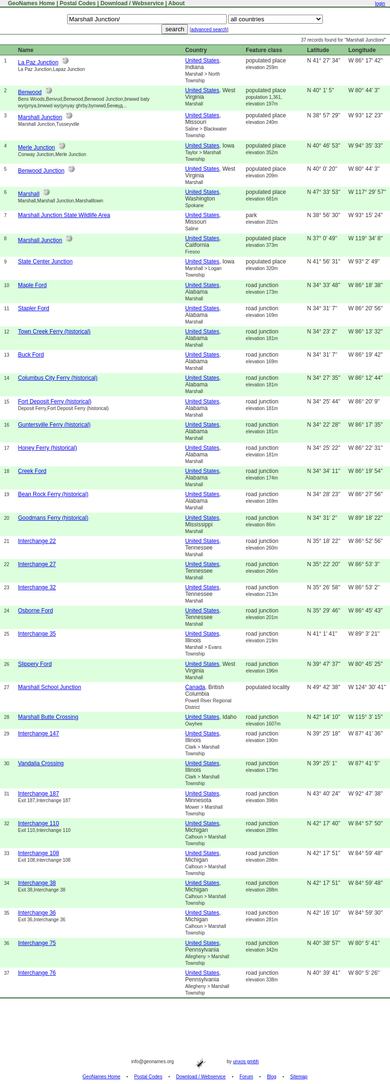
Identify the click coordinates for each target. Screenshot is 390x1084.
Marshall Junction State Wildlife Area (64, 215)
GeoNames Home (30, 3)
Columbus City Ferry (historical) (58, 378)
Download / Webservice (132, 3)
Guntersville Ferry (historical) (54, 424)
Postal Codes (78, 3)
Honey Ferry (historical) (47, 448)
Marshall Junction (40, 117)
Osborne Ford (35, 610)
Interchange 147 (38, 733)
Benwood (30, 92)
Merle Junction (36, 147)
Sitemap (299, 1076)
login (380, 3)
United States (202, 60)
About (176, 3)
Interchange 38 (37, 883)
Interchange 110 (38, 823)
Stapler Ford (33, 308)
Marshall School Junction (49, 687)
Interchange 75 (37, 943)
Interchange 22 (37, 541)
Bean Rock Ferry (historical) (53, 494)
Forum (246, 1076)
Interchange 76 (37, 973)
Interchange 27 (37, 564)
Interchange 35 (37, 633)
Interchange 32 (37, 587)
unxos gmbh (245, 1061)
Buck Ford (31, 354)
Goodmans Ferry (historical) (53, 518)
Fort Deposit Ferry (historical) (54, 401)
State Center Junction (45, 261)
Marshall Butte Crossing (48, 717)
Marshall (28, 194)
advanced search (209, 29)
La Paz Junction (38, 62)
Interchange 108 (38, 853)
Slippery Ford (35, 664)
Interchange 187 (38, 793)
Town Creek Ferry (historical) (54, 331)
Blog (271, 1076)
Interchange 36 (37, 912)
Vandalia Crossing (41, 763)
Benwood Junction (41, 170)
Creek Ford (32, 471)
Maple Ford (32, 285)
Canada (195, 687)
